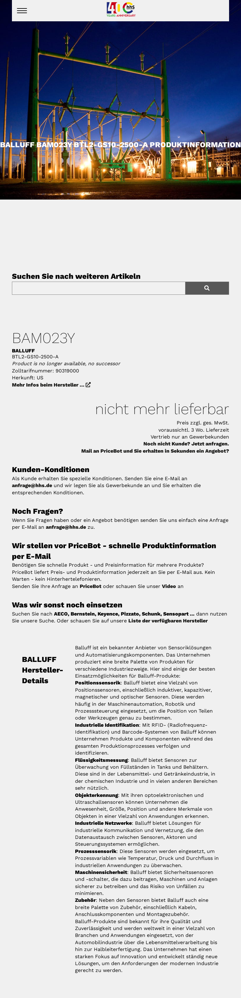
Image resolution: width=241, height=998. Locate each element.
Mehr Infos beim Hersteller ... (51, 385)
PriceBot (90, 586)
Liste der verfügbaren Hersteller (168, 621)
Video (169, 586)
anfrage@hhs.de (32, 485)
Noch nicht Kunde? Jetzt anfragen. (186, 444)
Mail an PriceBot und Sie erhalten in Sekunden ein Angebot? (155, 451)
